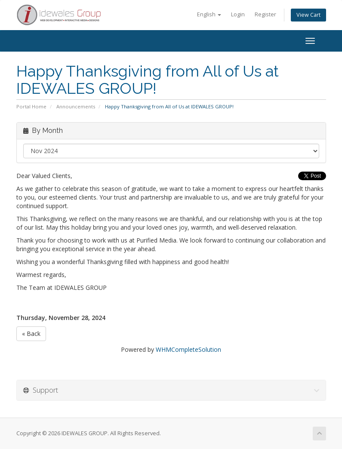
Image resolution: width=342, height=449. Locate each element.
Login (238, 14)
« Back (31, 333)
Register (265, 14)
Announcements (75, 106)
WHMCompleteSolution (188, 349)
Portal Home (31, 106)
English (209, 14)
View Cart (308, 14)
